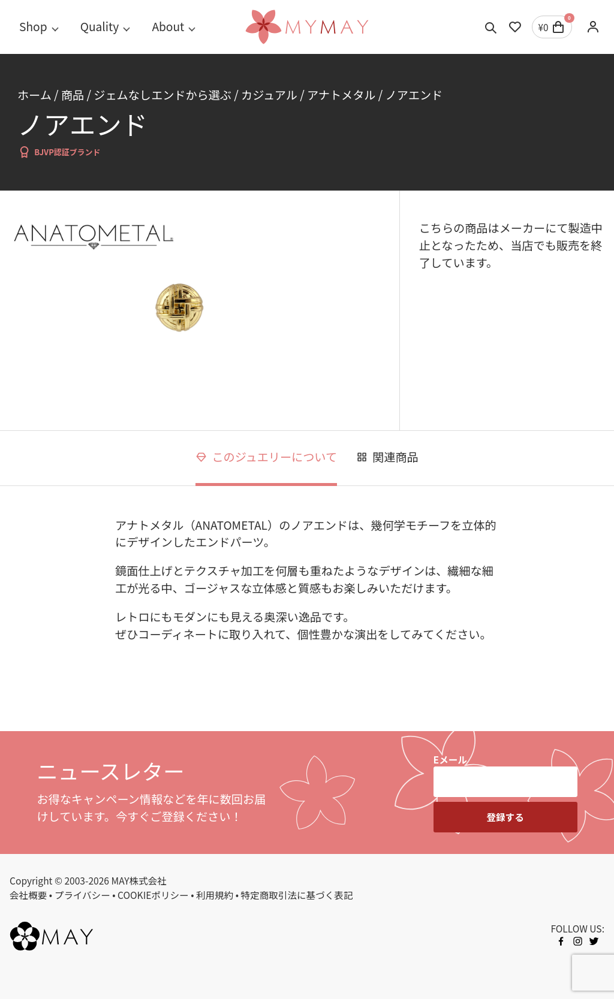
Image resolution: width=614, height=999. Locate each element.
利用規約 (214, 894)
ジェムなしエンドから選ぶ (162, 94)
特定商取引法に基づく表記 (297, 894)
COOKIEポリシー (153, 894)
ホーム (34, 94)
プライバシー (82, 894)
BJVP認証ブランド (59, 152)
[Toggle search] (491, 27)
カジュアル (269, 94)
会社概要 (28, 894)
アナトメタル (341, 94)
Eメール (450, 759)
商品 (72, 94)
